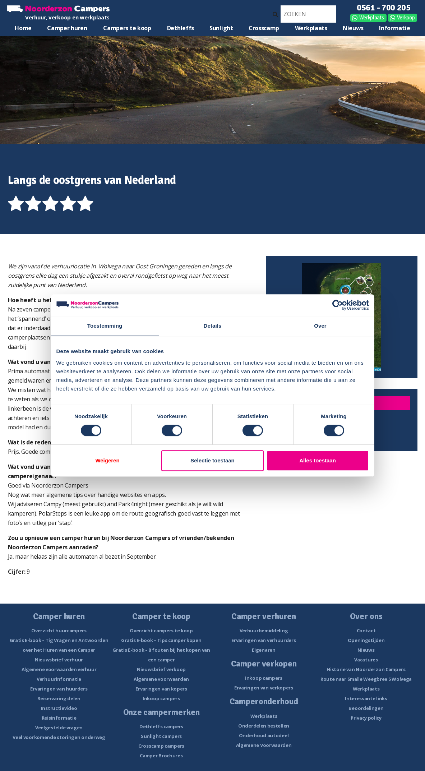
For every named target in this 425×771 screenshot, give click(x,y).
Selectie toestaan (212, 460)
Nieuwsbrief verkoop (161, 669)
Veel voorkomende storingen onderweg (59, 737)
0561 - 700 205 (384, 7)
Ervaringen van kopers (161, 688)
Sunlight (221, 28)
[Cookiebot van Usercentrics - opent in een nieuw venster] (337, 305)
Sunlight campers (161, 736)
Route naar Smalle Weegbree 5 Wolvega (366, 679)
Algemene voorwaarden (161, 679)
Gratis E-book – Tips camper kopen (161, 640)
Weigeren (107, 460)
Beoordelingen (365, 708)
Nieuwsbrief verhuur (59, 659)
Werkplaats (371, 17)
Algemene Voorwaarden (264, 745)
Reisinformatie (59, 718)
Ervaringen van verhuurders (263, 640)
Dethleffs (180, 28)
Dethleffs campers (161, 726)
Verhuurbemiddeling (264, 630)
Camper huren (67, 28)
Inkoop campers (161, 698)
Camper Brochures (161, 755)
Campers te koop (127, 28)
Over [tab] (320, 326)
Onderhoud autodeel (264, 735)
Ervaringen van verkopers (263, 687)
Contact (366, 630)
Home (23, 28)
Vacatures (366, 659)
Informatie (394, 28)
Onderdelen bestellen (263, 725)
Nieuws (353, 28)
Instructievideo (59, 708)
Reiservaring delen (58, 698)
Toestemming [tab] (105, 326)
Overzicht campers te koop (161, 630)
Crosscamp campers (161, 746)
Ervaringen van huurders (58, 688)
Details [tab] (213, 326)
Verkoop (406, 17)
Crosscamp (264, 28)
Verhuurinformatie (59, 679)
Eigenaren (263, 650)
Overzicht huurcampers (59, 630)
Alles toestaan (317, 460)
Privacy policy (366, 718)
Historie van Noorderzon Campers (366, 669)
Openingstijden (366, 640)
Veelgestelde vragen (59, 727)
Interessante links (366, 698)
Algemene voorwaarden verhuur (59, 669)
